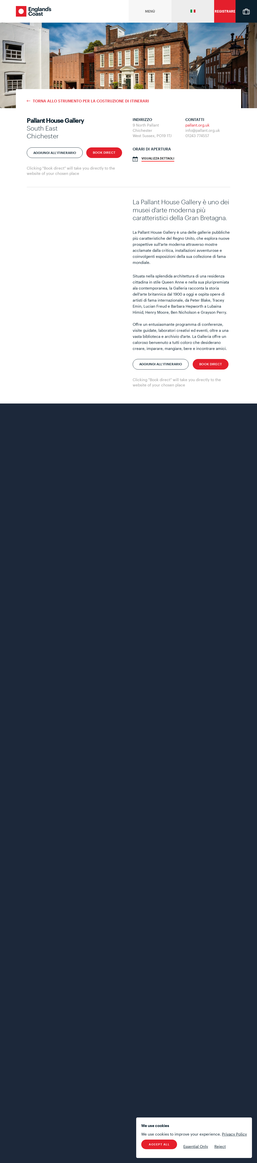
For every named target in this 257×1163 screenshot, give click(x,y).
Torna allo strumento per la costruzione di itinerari (91, 101)
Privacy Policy (234, 1134)
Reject (220, 1146)
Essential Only (195, 1146)
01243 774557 (197, 135)
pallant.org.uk (197, 125)
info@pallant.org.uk (202, 130)
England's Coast (33, 11)
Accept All (159, 1144)
